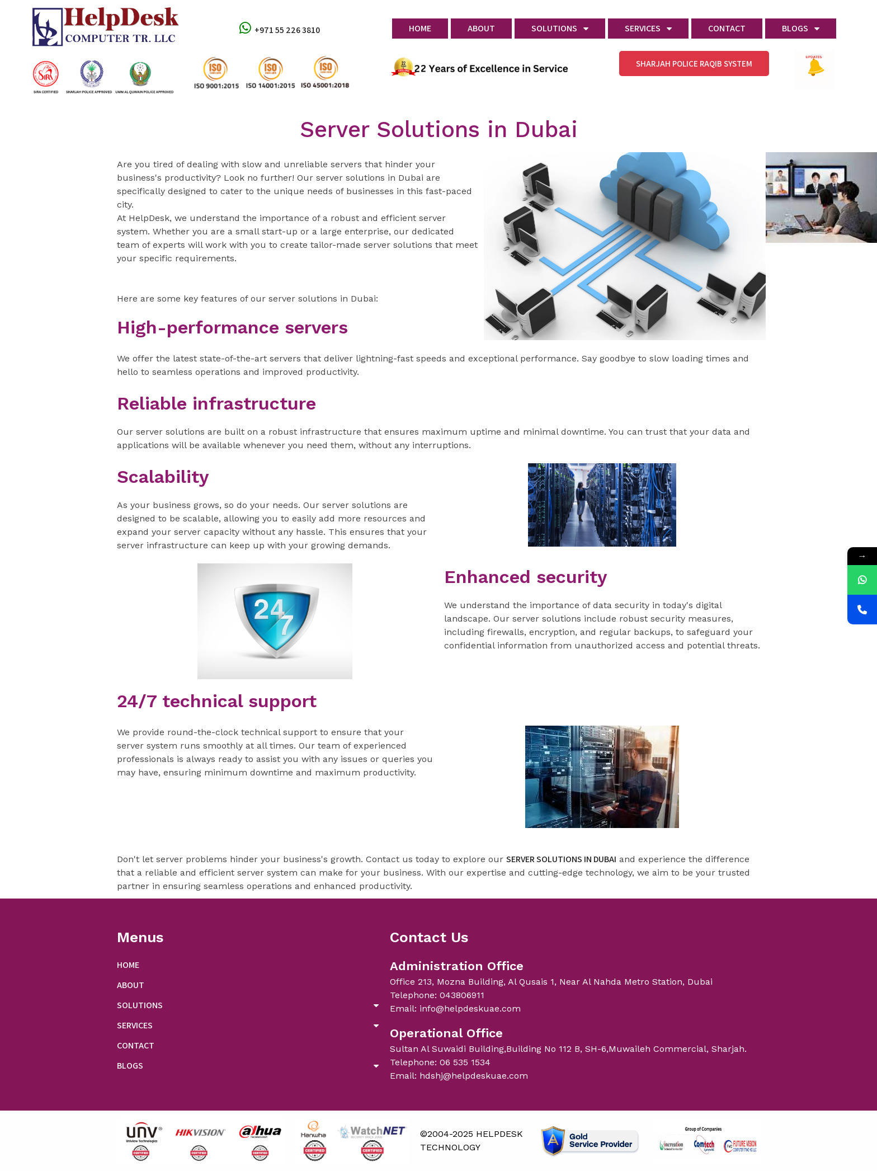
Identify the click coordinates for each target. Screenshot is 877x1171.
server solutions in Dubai (561, 859)
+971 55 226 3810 (287, 30)
